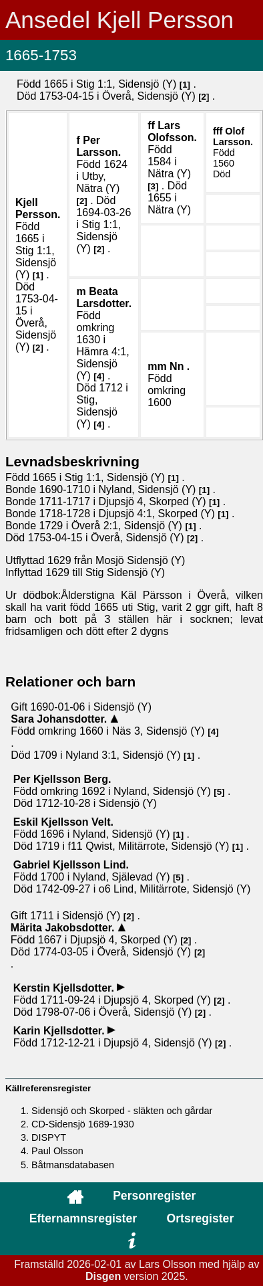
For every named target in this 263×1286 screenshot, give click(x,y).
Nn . (180, 366)
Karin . (60, 1030)
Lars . (172, 131)
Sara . (60, 719)
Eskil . (63, 822)
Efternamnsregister (83, 1218)
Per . (98, 146)
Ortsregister (200, 1218)
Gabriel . (71, 864)
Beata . (104, 297)
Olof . (233, 136)
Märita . (64, 927)
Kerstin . (65, 988)
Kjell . (38, 208)
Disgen (103, 1276)
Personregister (154, 1195)
